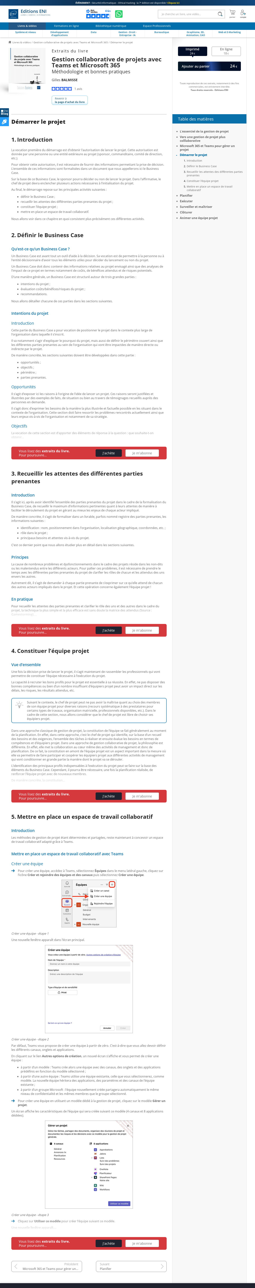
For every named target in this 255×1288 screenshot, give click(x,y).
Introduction (194, 160)
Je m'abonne (142, 453)
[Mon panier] (232, 14)
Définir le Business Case (202, 166)
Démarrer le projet (193, 155)
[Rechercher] (220, 14)
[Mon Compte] (243, 14)
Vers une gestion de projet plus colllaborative (202, 139)
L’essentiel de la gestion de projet (204, 131)
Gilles (65, 80)
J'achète (109, 453)
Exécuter (186, 201)
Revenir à (70, 100)
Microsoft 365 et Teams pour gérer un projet (52, 1269)
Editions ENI (29, 14)
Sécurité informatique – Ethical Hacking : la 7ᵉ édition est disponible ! (127, 2)
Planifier (105, 1269)
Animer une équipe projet (199, 218)
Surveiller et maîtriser (196, 207)
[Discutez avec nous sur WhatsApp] (119, 14)
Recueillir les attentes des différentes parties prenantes (215, 173)
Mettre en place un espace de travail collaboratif (209, 188)
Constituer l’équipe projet (203, 181)
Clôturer (186, 212)
